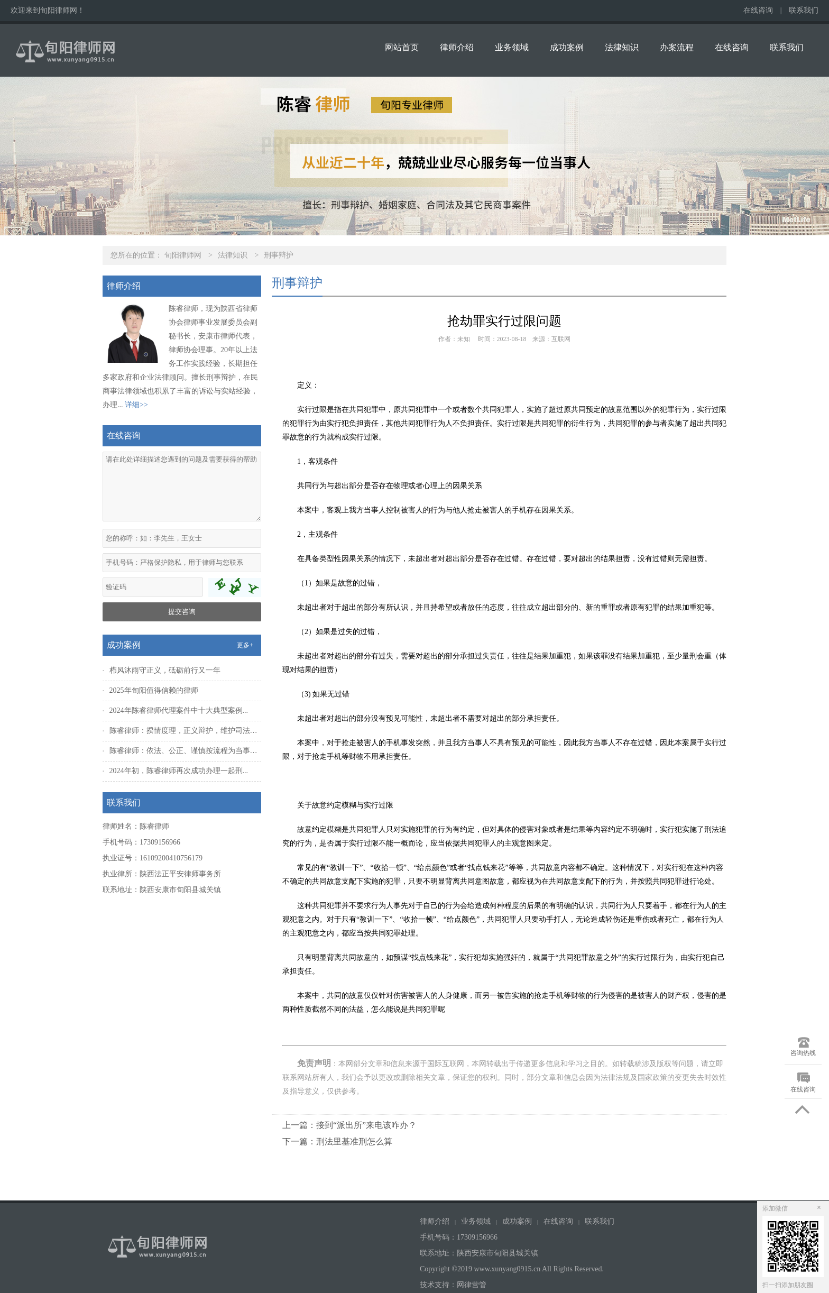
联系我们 (803, 10)
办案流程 (677, 47)
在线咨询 (758, 10)
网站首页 (402, 47)
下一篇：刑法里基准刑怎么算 (337, 1141)
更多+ (245, 645)
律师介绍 (457, 47)
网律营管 (471, 1285)
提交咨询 (182, 612)
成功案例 (567, 47)
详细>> (136, 405)
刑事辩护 (278, 255)
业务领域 (512, 47)
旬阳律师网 (182, 255)
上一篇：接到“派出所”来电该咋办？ (349, 1125)
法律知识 (622, 47)
